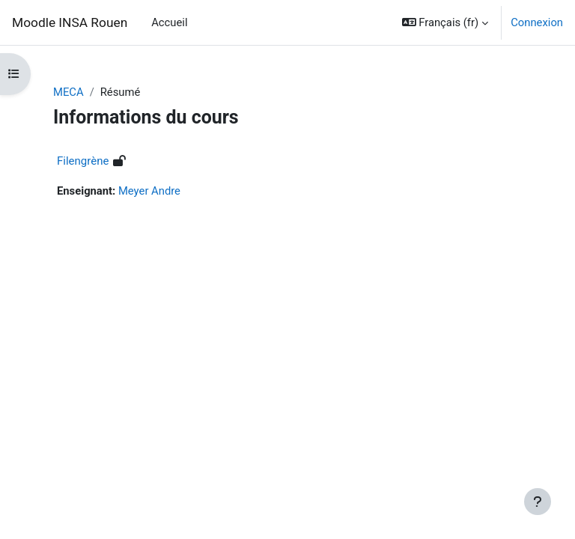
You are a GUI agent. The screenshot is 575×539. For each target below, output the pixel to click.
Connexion (537, 22)
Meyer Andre (149, 191)
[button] (445, 22)
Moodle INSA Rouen (69, 22)
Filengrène (83, 161)
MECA (68, 92)
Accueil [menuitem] (169, 22)
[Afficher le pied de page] (537, 501)
